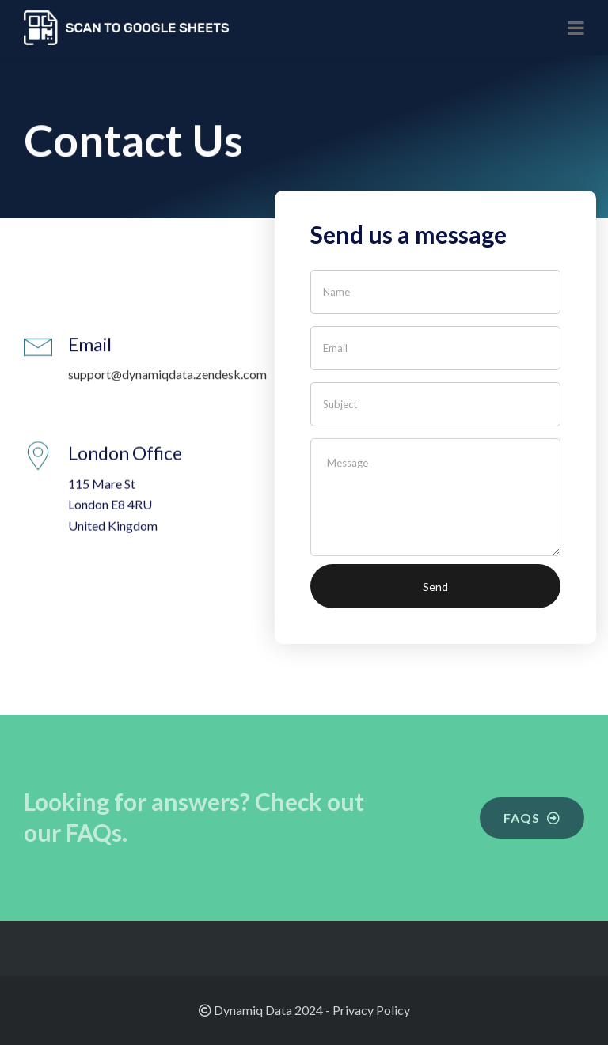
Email (90, 346)
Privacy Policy (371, 1009)
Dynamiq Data (253, 1009)
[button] (532, 818)
